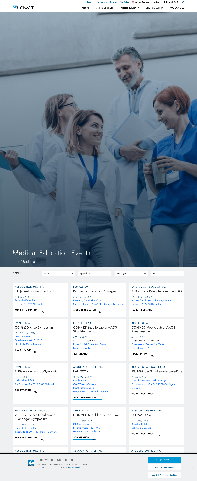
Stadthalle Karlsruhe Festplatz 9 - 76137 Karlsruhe (29, 302)
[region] (58, 273)
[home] (23, 7)
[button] (146, 2)
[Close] (193, 467)
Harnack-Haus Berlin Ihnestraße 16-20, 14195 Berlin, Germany (36, 430)
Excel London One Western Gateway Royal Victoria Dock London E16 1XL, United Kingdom (90, 386)
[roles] (167, 273)
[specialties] (94, 273)
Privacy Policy (74, 467)
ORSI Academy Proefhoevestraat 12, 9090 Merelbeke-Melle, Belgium (28, 340)
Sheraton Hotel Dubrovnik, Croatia (141, 426)
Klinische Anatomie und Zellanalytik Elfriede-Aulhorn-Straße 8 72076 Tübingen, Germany (153, 384)
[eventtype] (131, 273)
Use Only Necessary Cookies (164, 475)
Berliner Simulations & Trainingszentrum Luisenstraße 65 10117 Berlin (151, 302)
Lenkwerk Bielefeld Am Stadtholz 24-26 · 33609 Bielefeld (34, 382)
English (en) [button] (170, 2)
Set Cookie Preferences (164, 468)
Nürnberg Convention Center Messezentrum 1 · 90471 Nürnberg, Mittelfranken (98, 302)
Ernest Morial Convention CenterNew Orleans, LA (89, 346)
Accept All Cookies (164, 460)
